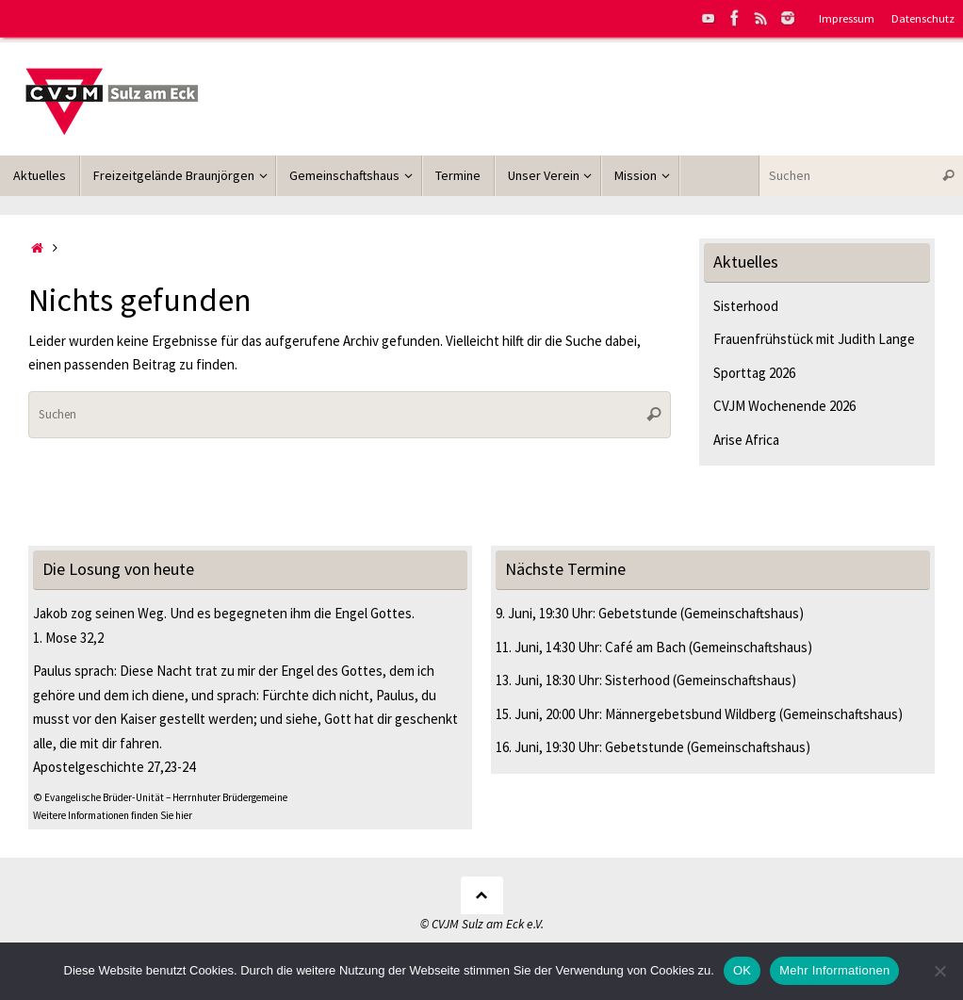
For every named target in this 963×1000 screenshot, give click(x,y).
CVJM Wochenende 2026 (784, 406)
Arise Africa (746, 440)
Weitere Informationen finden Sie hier (112, 815)
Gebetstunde (637, 613)
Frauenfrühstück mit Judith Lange (814, 339)
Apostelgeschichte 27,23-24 (114, 767)
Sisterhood (745, 306)
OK (742, 970)
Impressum (846, 17)
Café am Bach (645, 647)
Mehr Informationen (834, 970)
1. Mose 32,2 (68, 638)
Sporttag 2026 (754, 373)
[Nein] (939, 970)
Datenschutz (923, 17)
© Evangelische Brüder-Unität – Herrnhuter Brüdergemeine (160, 797)
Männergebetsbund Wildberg (690, 714)
